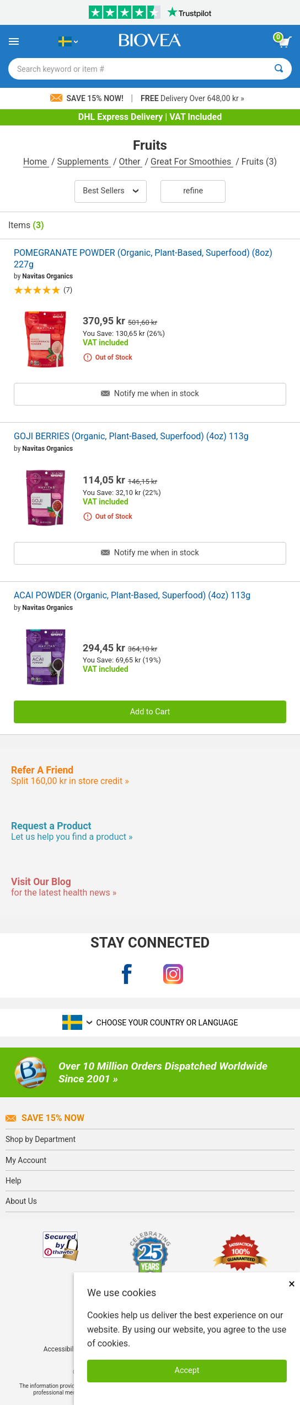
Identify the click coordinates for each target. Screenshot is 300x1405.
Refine (193, 191)
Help (14, 1180)
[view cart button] (285, 42)
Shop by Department (41, 1139)
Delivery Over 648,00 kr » (192, 98)
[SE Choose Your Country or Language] (68, 41)
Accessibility (62, 1349)
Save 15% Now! (87, 98)
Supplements (84, 161)
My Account (26, 1160)
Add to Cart (150, 712)
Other (131, 161)
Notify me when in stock (150, 393)
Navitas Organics (47, 276)
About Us (21, 1201)
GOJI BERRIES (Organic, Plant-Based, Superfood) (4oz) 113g (131, 436)
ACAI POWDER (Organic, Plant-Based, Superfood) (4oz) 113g (132, 595)
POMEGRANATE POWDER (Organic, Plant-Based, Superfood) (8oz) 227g (143, 259)
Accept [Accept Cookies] (187, 1370)
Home (36, 161)
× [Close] (291, 1284)
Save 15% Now (45, 1118)
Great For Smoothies (192, 161)
